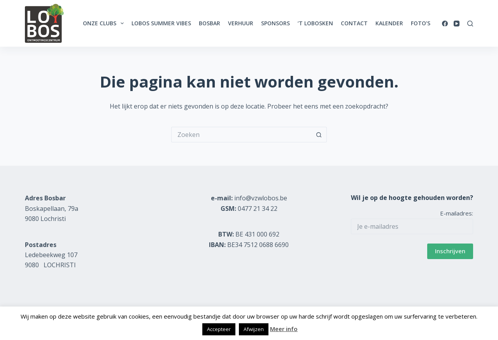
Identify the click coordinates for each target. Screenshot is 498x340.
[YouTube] (456, 23)
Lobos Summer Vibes (161, 23)
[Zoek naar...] (241, 134)
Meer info (284, 329)
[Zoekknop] (319, 134)
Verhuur (240, 23)
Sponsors (275, 23)
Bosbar (209, 23)
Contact (354, 23)
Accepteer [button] (219, 329)
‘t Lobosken (315, 23)
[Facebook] (445, 23)
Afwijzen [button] (254, 329)
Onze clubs (105, 23)
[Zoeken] (470, 23)
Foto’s (420, 23)
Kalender (389, 23)
